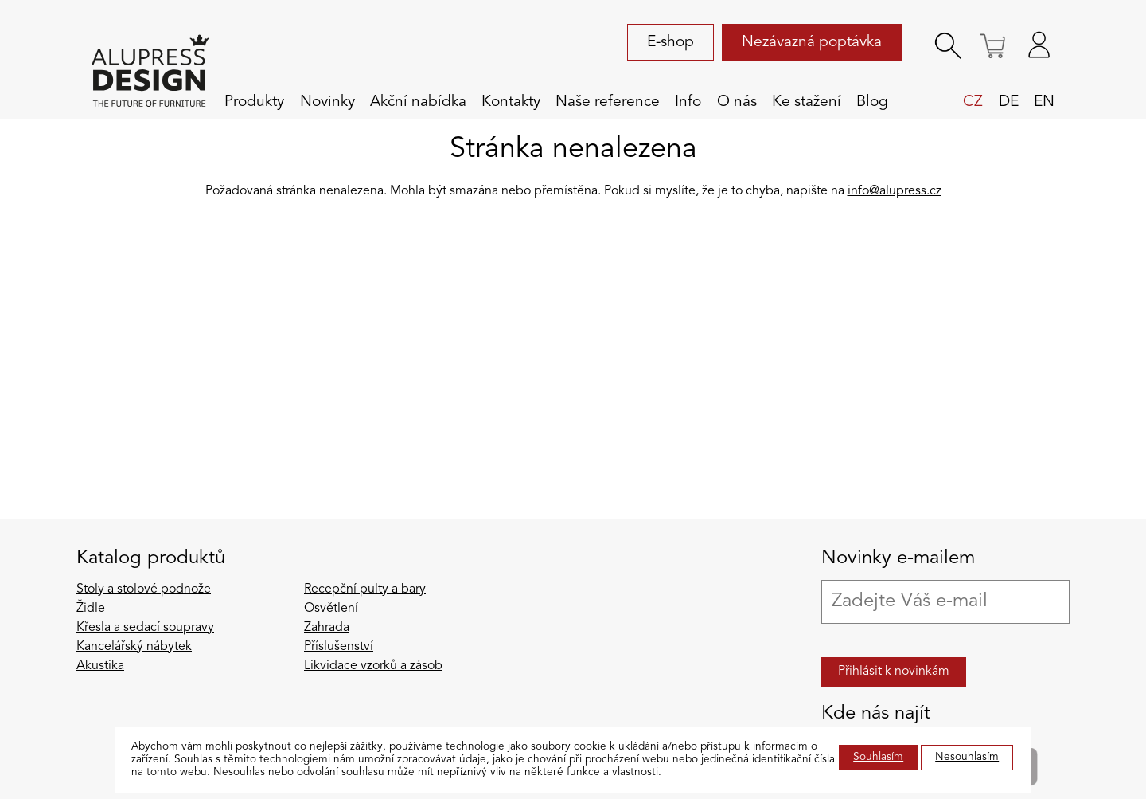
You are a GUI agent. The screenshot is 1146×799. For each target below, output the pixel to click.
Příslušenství (338, 646)
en (1044, 102)
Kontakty (510, 102)
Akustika (100, 666)
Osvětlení (331, 608)
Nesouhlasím (967, 757)
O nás (737, 102)
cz (973, 102)
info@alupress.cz (894, 191)
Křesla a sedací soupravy (145, 627)
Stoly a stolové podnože (143, 589)
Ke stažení (806, 102)
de (1009, 102)
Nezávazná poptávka (812, 42)
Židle (90, 608)
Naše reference (607, 102)
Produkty (254, 102)
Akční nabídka (418, 102)
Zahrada (326, 627)
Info (688, 102)
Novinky (327, 102)
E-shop (670, 42)
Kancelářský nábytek (134, 646)
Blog (872, 102)
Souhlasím (878, 757)
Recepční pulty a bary (365, 589)
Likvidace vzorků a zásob (373, 666)
